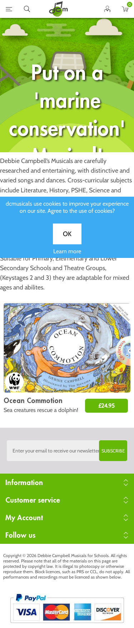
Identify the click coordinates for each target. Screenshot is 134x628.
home (58, 9)
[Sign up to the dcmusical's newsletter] (67, 450)
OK (67, 241)
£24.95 (106, 405)
